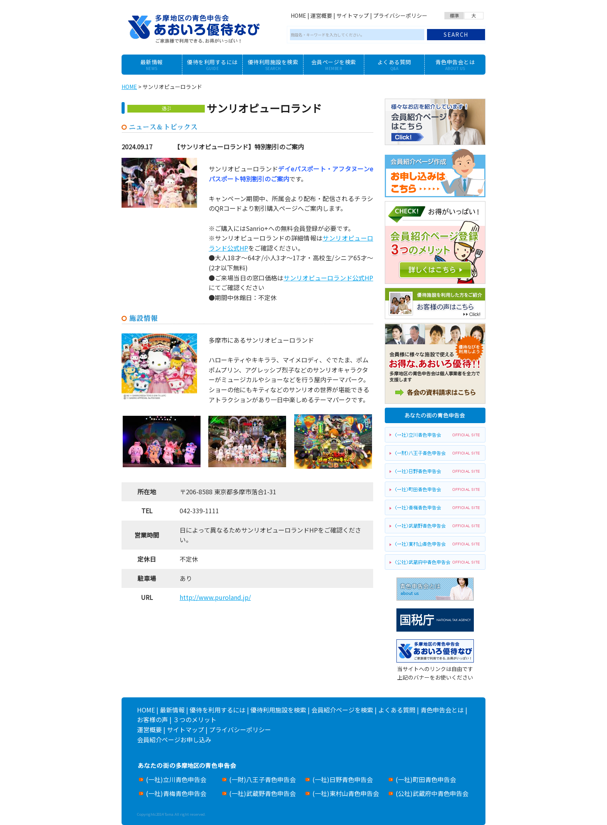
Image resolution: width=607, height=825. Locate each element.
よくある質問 (396, 709)
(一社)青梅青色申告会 (176, 793)
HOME (298, 15)
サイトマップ (352, 15)
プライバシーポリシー (400, 15)
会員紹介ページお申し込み (174, 739)
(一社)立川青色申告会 (176, 779)
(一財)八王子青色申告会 (262, 779)
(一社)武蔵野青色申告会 (262, 793)
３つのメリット (194, 719)
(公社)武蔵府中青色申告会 (432, 793)
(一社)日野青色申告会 (342, 779)
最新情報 (172, 709)
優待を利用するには (217, 709)
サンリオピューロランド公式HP (328, 277)
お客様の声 (152, 719)
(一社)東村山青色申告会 (345, 793)
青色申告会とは (442, 709)
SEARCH (456, 34)
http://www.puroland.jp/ (215, 597)
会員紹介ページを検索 (342, 709)
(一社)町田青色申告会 (426, 779)
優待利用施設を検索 (278, 709)
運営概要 (321, 15)
